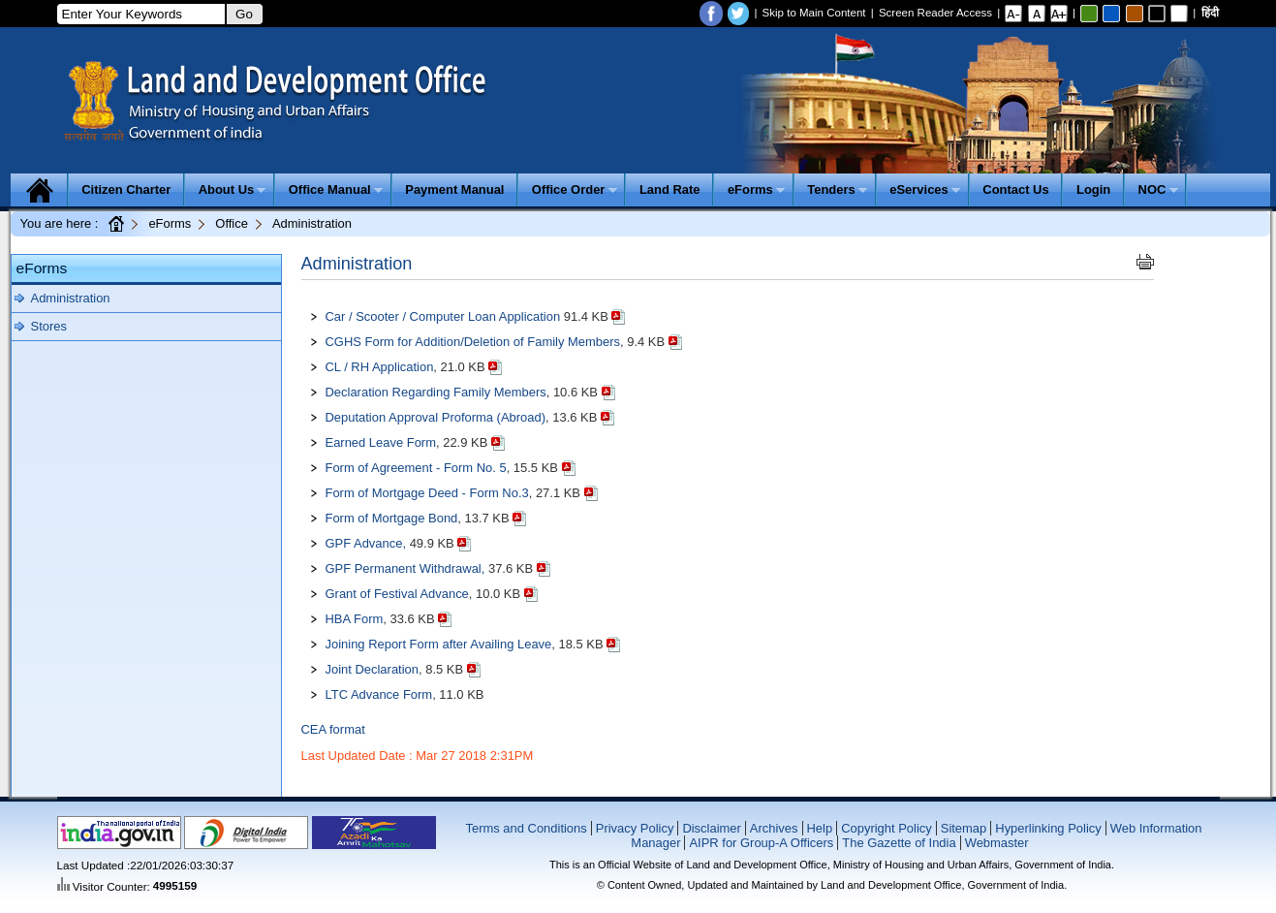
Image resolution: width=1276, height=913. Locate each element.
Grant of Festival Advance (397, 593)
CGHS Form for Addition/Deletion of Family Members (473, 341)
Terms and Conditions (525, 828)
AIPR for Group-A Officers (761, 842)
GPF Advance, (366, 543)
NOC (1158, 189)
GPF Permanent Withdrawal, (405, 568)
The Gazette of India (898, 842)
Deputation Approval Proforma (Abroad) (436, 417)
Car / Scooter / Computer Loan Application (445, 316)
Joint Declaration (372, 669)
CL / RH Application (380, 367)
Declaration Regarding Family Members (436, 392)
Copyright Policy (886, 828)
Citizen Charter (126, 189)
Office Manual (336, 189)
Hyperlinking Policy (1048, 828)
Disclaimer (711, 828)
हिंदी (1210, 12)
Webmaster (997, 842)
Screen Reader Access (935, 12)
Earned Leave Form (381, 442)
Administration (70, 298)
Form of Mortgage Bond (392, 518)
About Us (232, 189)
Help (820, 828)
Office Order (574, 189)
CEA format (333, 729)
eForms (756, 189)
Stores (49, 326)
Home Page (116, 223)
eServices (924, 189)
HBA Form (355, 619)
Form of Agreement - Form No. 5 (416, 467)
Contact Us (1015, 189)
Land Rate (669, 189)
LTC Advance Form (379, 694)
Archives (774, 828)
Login (1093, 189)
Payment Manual (454, 189)
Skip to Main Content (814, 12)
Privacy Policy (635, 828)
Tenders (837, 189)
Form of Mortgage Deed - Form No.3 (427, 493)
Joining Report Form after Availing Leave (439, 644)
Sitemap (964, 828)
